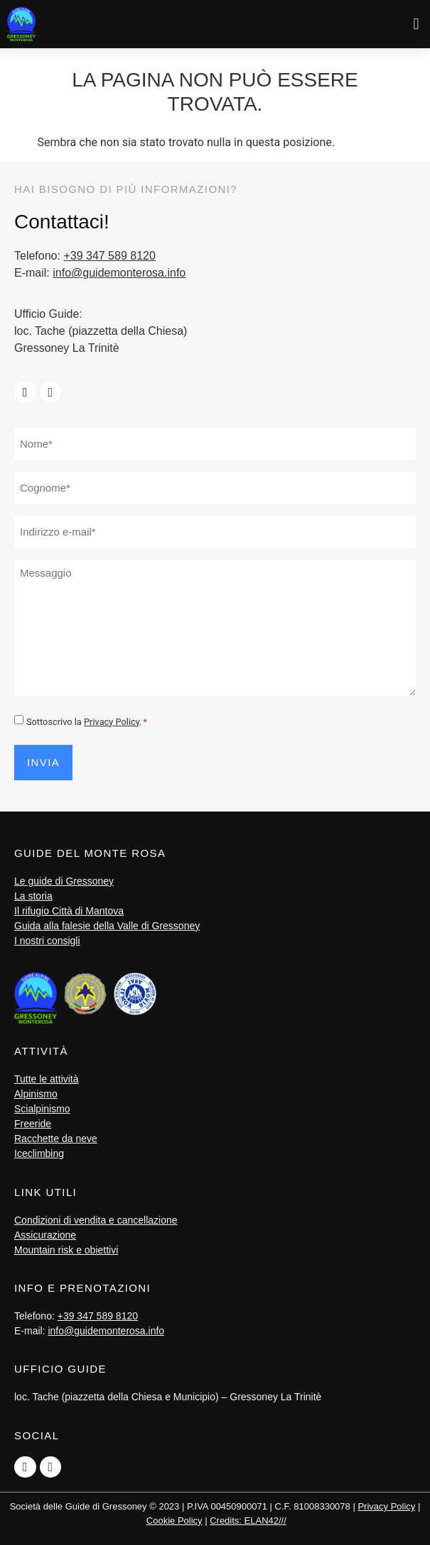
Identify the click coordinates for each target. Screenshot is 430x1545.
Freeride (32, 1123)
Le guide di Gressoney (64, 881)
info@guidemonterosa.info (119, 273)
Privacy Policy (111, 721)
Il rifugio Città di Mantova (69, 911)
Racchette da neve (55, 1138)
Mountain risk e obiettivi (66, 1250)
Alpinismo (36, 1094)
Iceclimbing (39, 1153)
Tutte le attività (46, 1079)
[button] (416, 23)
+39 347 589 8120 (109, 256)
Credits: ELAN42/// (248, 1520)
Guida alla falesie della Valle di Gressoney (107, 925)
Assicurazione (45, 1235)
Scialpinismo (42, 1108)
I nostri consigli (47, 940)
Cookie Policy (174, 1520)
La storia (33, 896)
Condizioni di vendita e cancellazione (96, 1220)
